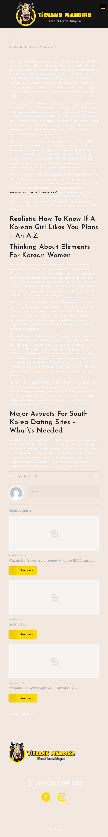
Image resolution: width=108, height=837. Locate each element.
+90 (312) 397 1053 (59, 784)
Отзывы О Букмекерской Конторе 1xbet (44, 688)
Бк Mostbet (18, 624)
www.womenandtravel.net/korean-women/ (33, 192)
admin (31, 47)
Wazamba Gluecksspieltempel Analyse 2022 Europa (52, 561)
